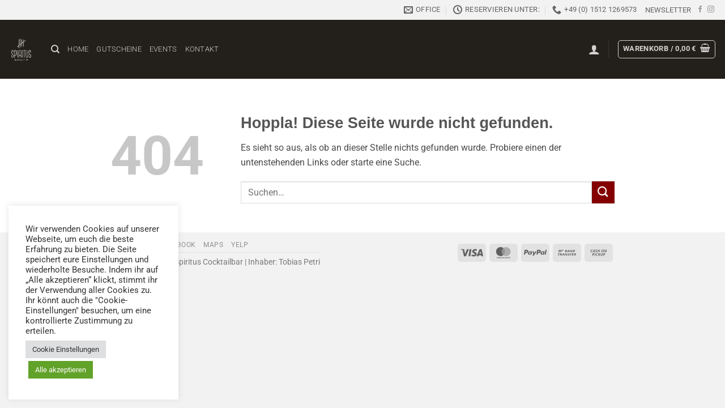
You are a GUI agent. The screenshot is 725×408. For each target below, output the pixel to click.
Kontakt (202, 49)
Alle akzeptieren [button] (60, 370)
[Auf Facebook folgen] (700, 10)
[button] (668, 10)
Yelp (239, 245)
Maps (213, 245)
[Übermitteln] (603, 192)
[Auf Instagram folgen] (710, 10)
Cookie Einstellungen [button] (65, 349)
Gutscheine (119, 49)
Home (77, 49)
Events (163, 49)
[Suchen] (55, 49)
